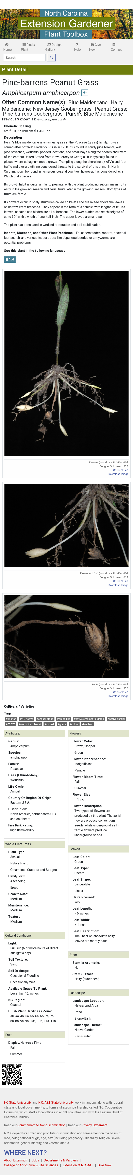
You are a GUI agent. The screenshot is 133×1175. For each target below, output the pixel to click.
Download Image (118, 473)
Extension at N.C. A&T (78, 1165)
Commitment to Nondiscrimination (41, 1125)
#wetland (87, 724)
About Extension (15, 1160)
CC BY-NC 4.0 (120, 470)
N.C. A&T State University (56, 1102)
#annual (49, 724)
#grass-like (63, 718)
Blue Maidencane (87, 102)
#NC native (26, 718)
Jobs (35, 1160)
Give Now (95, 47)
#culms (74, 724)
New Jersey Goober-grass (62, 109)
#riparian (11, 718)
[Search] (24, 57)
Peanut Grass (110, 109)
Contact (116, 47)
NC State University (18, 1102)
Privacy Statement (94, 1125)
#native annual (116, 718)
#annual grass (45, 718)
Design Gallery (53, 47)
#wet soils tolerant (30, 724)
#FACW (10, 724)
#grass (62, 724)
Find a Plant (28, 47)
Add (10, 259)
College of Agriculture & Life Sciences (31, 1165)
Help (77, 47)
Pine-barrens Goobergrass (33, 114)
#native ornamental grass (89, 718)
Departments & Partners (61, 1160)
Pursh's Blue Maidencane (94, 114)
